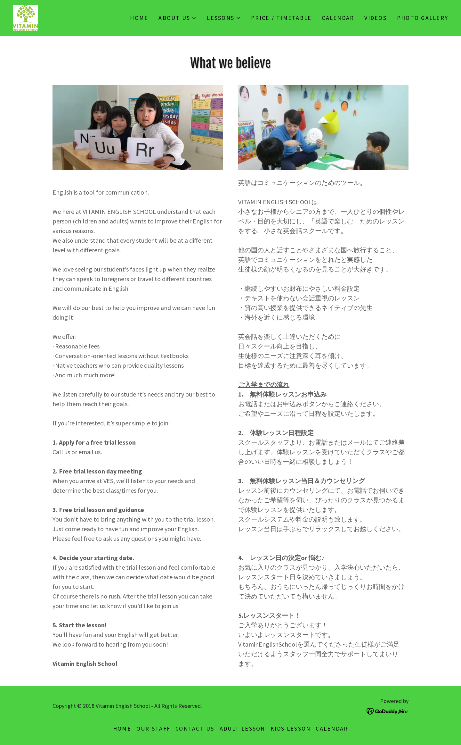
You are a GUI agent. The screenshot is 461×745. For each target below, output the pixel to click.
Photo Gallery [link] (422, 17)
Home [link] (139, 17)
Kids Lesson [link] (291, 728)
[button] (177, 18)
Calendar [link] (338, 17)
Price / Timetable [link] (281, 17)
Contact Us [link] (194, 728)
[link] (25, 17)
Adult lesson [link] (242, 728)
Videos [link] (375, 17)
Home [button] (122, 728)
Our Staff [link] (153, 728)
